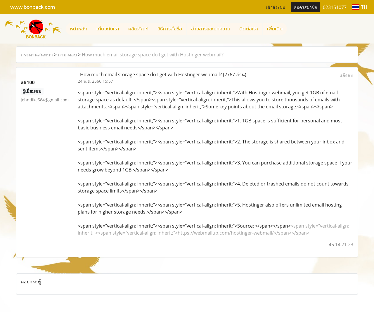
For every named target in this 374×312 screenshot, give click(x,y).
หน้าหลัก (78, 28)
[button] (292, 29)
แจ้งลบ (346, 75)
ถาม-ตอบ (67, 54)
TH (359, 7)
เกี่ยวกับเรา (107, 28)
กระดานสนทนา (37, 54)
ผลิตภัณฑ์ (138, 28)
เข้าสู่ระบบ (275, 7)
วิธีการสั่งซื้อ (169, 28)
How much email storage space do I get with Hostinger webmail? (153, 54)
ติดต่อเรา (248, 28)
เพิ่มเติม (275, 28)
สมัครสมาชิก (305, 7)
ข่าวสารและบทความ (210, 28)
